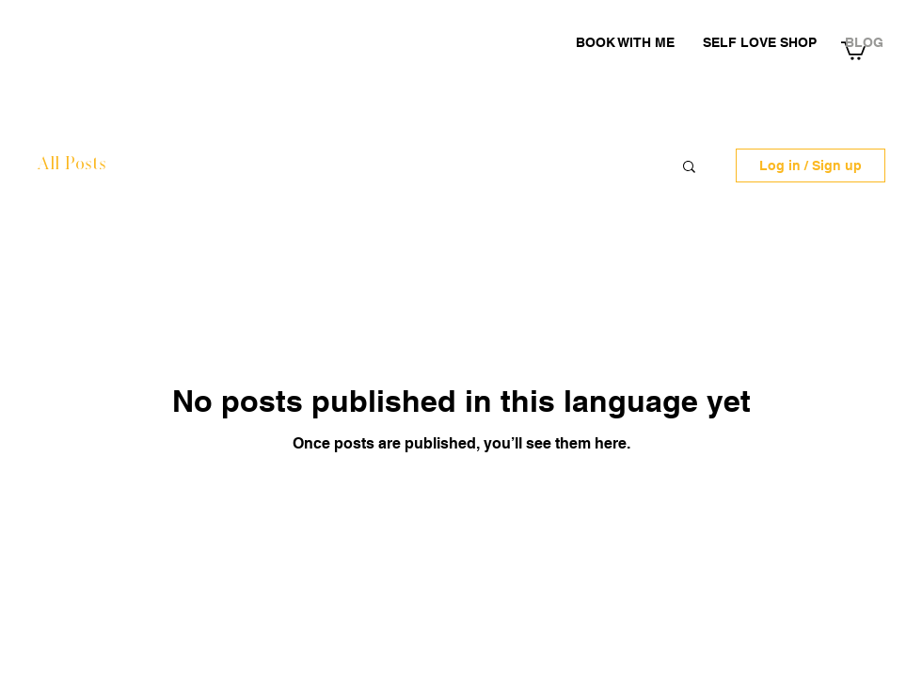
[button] (689, 168)
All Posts (71, 165)
